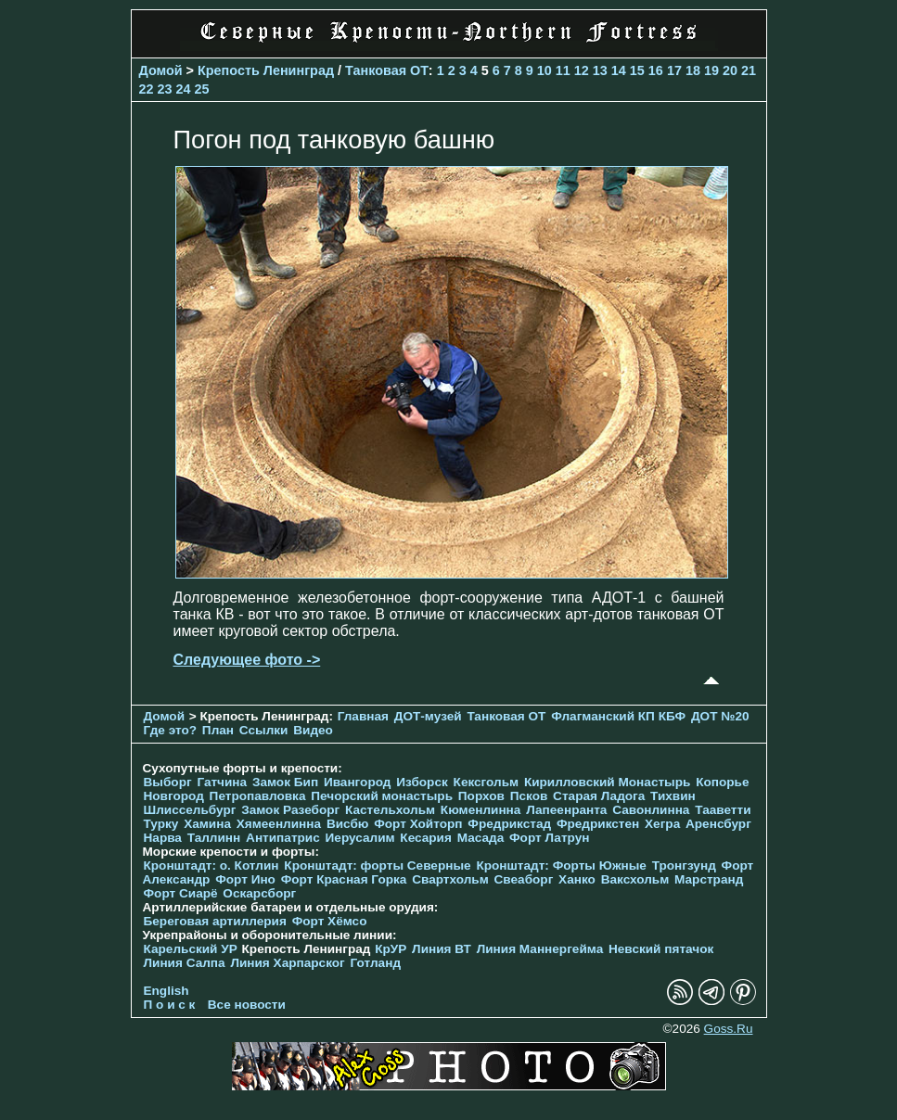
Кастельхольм (390, 810)
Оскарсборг (259, 893)
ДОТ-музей (428, 716)
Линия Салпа (184, 963)
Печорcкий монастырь (382, 796)
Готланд (376, 963)
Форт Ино (245, 879)
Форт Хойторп (418, 824)
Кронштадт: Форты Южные (561, 865)
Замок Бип (285, 782)
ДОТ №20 (720, 716)
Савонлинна (650, 810)
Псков (529, 796)
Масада (481, 838)
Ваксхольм (635, 879)
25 (202, 89)
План (218, 730)
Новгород (174, 796)
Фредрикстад (509, 824)
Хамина (207, 824)
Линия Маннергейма (540, 949)
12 (581, 70)
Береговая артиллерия (215, 921)
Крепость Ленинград (266, 70)
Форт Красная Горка (344, 879)
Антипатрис (283, 838)
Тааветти (722, 810)
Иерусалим (360, 838)
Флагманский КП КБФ (618, 716)
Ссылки (263, 730)
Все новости (247, 1005)
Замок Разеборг (290, 810)
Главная (363, 716)
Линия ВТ (441, 949)
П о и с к (170, 1005)
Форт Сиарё (181, 893)
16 (655, 70)
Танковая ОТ (387, 70)
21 (748, 70)
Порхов (481, 796)
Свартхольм (450, 879)
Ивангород (357, 782)
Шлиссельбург (190, 810)
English (166, 991)
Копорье (722, 782)
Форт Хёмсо (329, 921)
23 (165, 89)
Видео (313, 730)
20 (730, 70)
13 (600, 70)
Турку (161, 824)
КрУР (390, 949)
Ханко (577, 879)
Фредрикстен (598, 824)
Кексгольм (486, 782)
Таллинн (214, 838)
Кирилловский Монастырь (607, 782)
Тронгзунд (684, 865)
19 (711, 70)
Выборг (168, 782)
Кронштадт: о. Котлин (211, 865)
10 (544, 70)
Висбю (348, 824)
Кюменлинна (481, 810)
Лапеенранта (566, 810)
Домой (161, 70)
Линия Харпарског (287, 963)
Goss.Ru (728, 1029)
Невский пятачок (661, 949)
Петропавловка (258, 796)
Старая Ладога (599, 796)
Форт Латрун (549, 838)
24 (183, 89)
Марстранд (708, 879)
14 (618, 70)
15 (637, 70)
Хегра (662, 824)
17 (674, 70)
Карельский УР (190, 949)
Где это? (171, 730)
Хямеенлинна (279, 824)
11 (563, 70)
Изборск (422, 782)
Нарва (163, 838)
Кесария (426, 838)
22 (146, 89)
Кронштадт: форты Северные (377, 865)
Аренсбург (718, 824)
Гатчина (222, 782)
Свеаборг (524, 879)
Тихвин (673, 796)
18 (693, 70)
